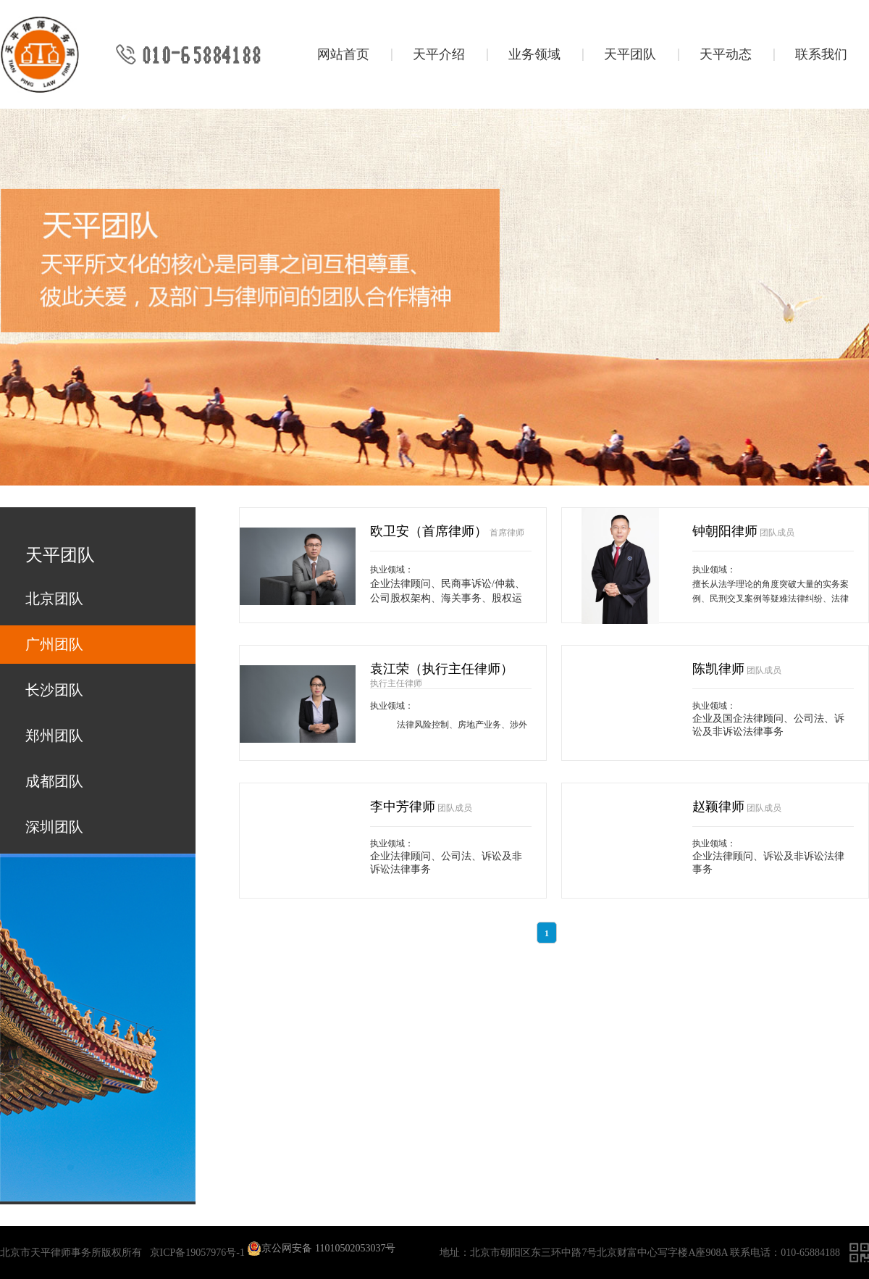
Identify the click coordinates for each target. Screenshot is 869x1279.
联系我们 (821, 54)
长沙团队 (54, 690)
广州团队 (54, 644)
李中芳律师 (402, 806)
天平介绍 (439, 54)
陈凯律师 (718, 669)
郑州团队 (54, 735)
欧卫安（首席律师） (428, 531)
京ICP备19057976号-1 (197, 1252)
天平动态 (726, 54)
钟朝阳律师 (724, 531)
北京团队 (54, 599)
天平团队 (630, 54)
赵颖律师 (718, 806)
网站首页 (343, 54)
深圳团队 (54, 827)
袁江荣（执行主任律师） (441, 669)
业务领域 (534, 54)
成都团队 (54, 781)
